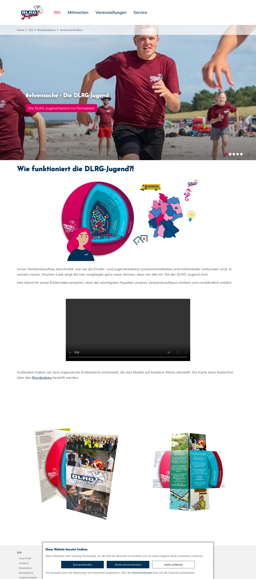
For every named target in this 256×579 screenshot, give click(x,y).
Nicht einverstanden (128, 564)
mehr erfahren (173, 564)
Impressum (25, 570)
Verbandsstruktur (71, 30)
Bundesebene (47, 30)
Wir (31, 30)
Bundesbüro (42, 285)
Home (21, 30)
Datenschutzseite (142, 572)
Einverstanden (82, 564)
